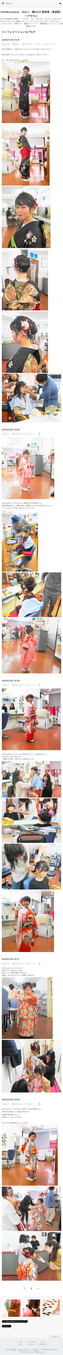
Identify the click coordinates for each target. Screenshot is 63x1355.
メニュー (7, 3)
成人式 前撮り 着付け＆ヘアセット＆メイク (29, 44)
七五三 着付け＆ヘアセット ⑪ (21, 685)
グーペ (31, 1352)
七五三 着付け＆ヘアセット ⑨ (21, 1104)
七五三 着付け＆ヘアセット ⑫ (21, 433)
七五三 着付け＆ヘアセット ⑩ (21, 963)
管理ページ (39, 1352)
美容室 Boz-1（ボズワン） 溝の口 (25, 1349)
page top (55, 1336)
